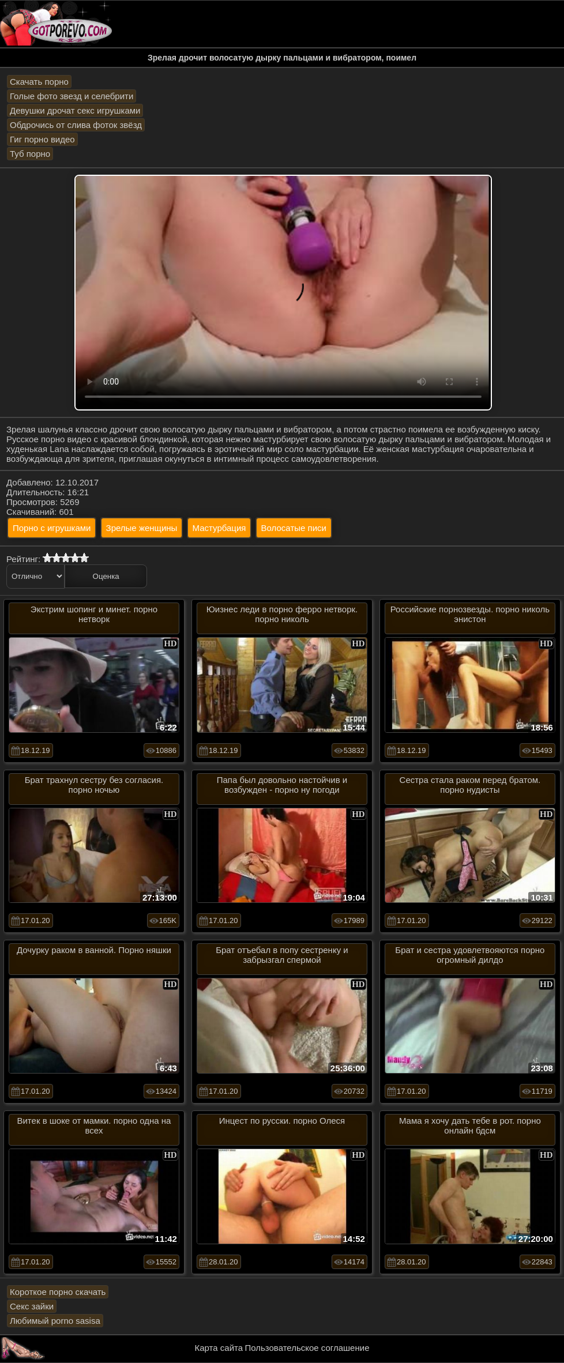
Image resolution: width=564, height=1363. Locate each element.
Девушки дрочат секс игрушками (75, 110)
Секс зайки (32, 1306)
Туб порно (30, 154)
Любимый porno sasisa (55, 1321)
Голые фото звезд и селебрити (71, 96)
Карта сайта (219, 1348)
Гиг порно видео (42, 139)
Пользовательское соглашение (307, 1348)
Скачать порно (39, 81)
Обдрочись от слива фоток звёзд (76, 125)
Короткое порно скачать (58, 1292)
